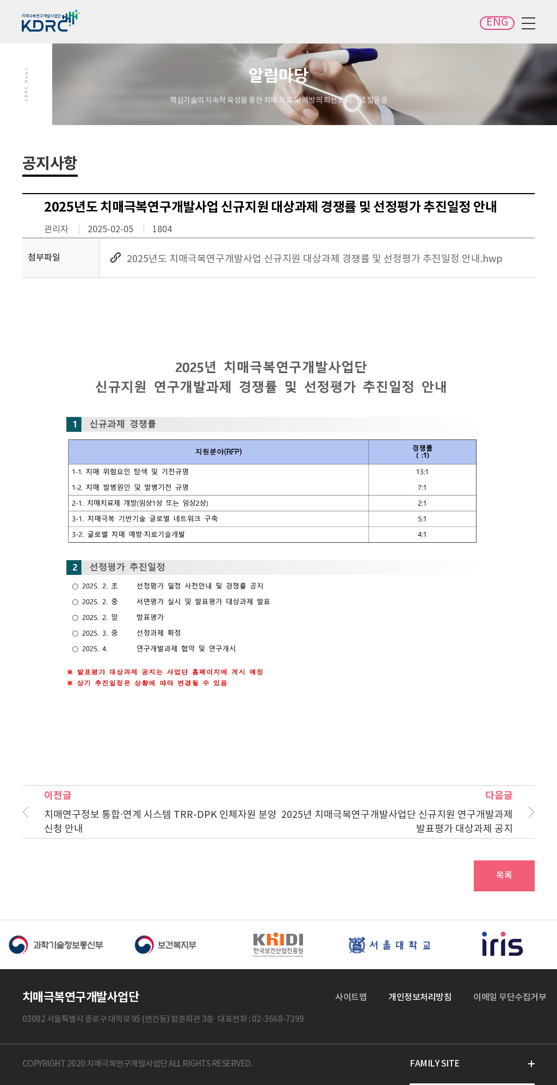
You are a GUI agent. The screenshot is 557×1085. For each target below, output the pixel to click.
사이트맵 (351, 997)
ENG (497, 22)
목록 (504, 876)
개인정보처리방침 (419, 997)
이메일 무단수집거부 (509, 997)
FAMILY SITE (435, 1064)
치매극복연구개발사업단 (52, 21)
